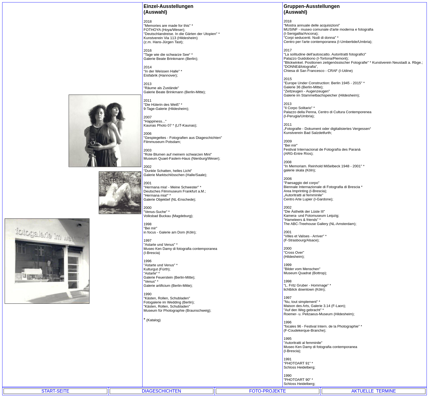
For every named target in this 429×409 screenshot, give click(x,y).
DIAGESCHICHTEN (161, 391)
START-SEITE (55, 391)
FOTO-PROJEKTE (267, 391)
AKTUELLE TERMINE (373, 391)
